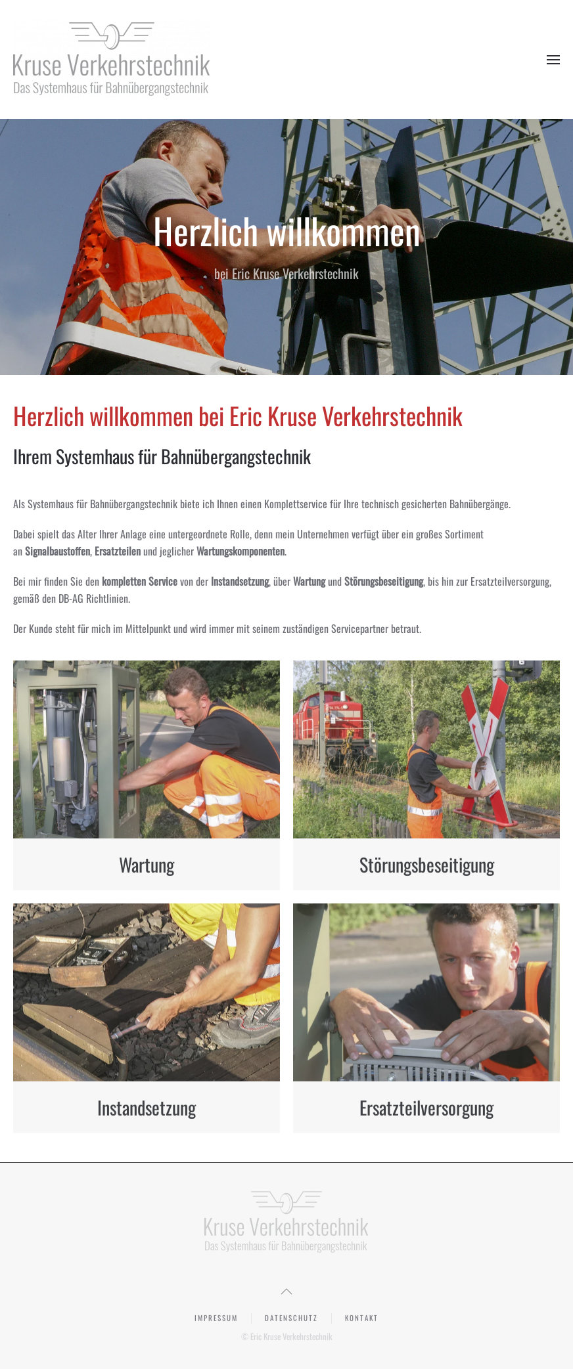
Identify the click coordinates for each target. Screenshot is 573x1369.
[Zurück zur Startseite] (111, 59)
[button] (553, 59)
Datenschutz (291, 1318)
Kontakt (361, 1318)
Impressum (216, 1318)
